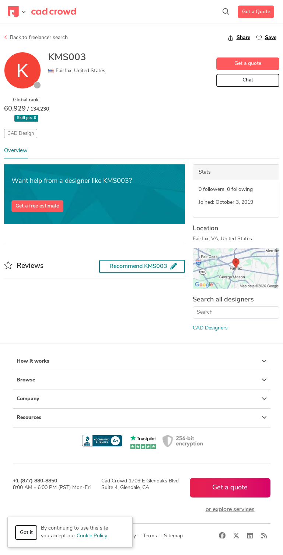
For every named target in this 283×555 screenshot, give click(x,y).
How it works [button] (142, 361)
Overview (16, 151)
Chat (247, 80)
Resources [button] (142, 417)
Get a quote (247, 63)
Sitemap (173, 536)
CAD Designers (210, 328)
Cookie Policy (92, 536)
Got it (26, 532)
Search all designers (223, 299)
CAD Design (20, 133)
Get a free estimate (37, 206)
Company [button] (142, 399)
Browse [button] (142, 380)
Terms (150, 536)
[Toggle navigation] (16, 12)
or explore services (230, 510)
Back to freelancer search (36, 38)
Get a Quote (256, 12)
